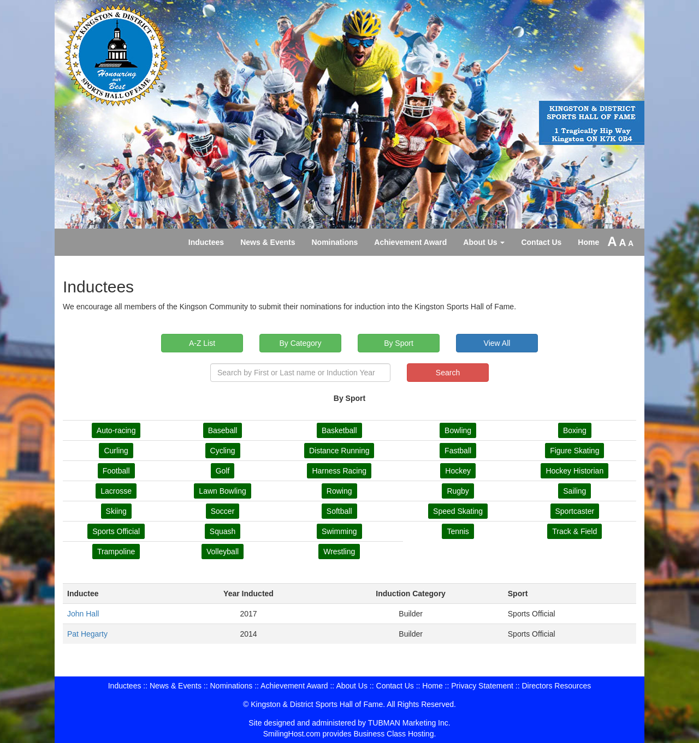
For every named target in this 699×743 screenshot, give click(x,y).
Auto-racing (116, 430)
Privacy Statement (482, 685)
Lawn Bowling (222, 491)
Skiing (116, 511)
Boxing (575, 430)
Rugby (458, 491)
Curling (116, 450)
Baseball (223, 430)
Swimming (339, 531)
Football (116, 470)
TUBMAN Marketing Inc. (409, 722)
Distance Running (339, 450)
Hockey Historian (574, 470)
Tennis (458, 531)
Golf (223, 470)
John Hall (83, 613)
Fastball (458, 450)
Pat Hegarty (87, 634)
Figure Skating (574, 450)
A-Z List (202, 343)
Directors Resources (556, 685)
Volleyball (222, 551)
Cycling (222, 450)
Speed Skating (458, 511)
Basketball (339, 430)
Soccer (223, 511)
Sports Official (116, 531)
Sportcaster (575, 511)
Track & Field (574, 531)
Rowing (339, 491)
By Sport (398, 343)
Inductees (206, 242)
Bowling (458, 430)
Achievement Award (410, 242)
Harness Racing (339, 470)
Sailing (574, 491)
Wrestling (339, 551)
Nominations (335, 242)
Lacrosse (116, 491)
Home (588, 242)
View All (497, 343)
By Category (300, 343)
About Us (484, 242)
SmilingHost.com (292, 733)
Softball (339, 511)
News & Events (267, 242)
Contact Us (541, 242)
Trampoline (116, 551)
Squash (222, 531)
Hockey (458, 470)
